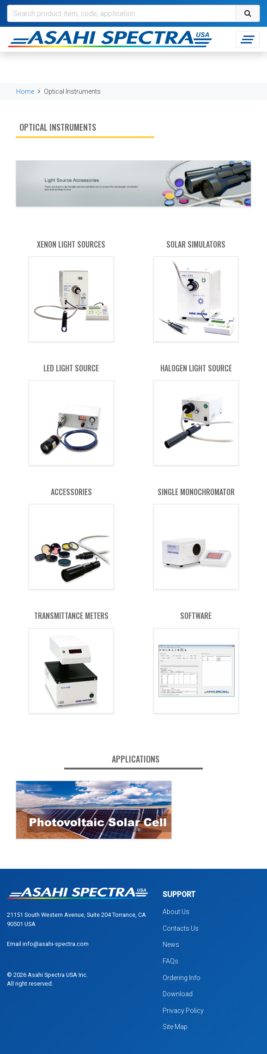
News (171, 944)
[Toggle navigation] (248, 39)
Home (25, 91)
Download (178, 994)
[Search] (121, 13)
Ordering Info (181, 977)
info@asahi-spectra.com (56, 943)
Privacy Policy (183, 1010)
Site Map (175, 1026)
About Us (176, 911)
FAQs (170, 961)
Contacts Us (181, 928)
